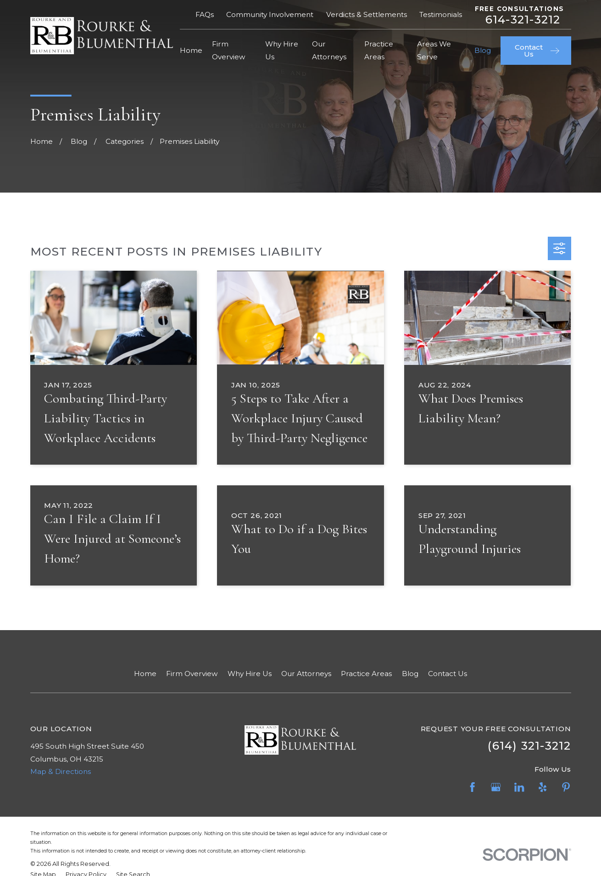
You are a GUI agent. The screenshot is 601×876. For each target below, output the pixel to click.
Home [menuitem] (191, 50)
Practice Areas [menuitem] (378, 50)
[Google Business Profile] (496, 787)
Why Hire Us (250, 673)
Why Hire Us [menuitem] (281, 50)
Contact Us (447, 673)
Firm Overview (191, 673)
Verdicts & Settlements (366, 14)
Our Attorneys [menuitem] (329, 50)
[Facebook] (472, 787)
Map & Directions (60, 771)
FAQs (204, 14)
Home (145, 673)
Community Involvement (269, 14)
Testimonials (440, 14)
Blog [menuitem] (482, 50)
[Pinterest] (566, 787)
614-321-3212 (523, 19)
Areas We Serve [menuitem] (434, 50)
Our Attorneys (306, 673)
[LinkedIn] (519, 787)
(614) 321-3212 (529, 745)
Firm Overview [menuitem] (228, 50)
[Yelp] (542, 787)
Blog (410, 673)
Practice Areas (366, 673)
